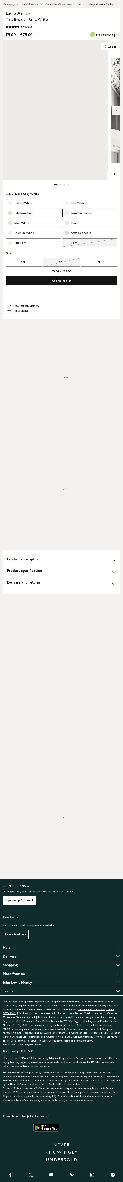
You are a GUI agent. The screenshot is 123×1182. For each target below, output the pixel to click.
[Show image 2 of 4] (116, 110)
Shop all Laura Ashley (101, 4)
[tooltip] (114, 34)
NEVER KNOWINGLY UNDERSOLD (61, 1152)
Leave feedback (15, 934)
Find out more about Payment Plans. (22, 1044)
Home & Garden (29, 4)
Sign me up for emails (19, 900)
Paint (81, 4)
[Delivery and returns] (61, 584)
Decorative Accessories (58, 4)
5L (99, 262)
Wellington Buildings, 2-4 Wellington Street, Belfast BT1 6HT (76, 1032)
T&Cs (25, 1065)
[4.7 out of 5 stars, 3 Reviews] (19, 27)
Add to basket (61, 280)
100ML (24, 262)
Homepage (9, 4)
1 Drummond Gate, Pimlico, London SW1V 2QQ (47, 1021)
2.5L (53, 263)
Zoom (109, 47)
